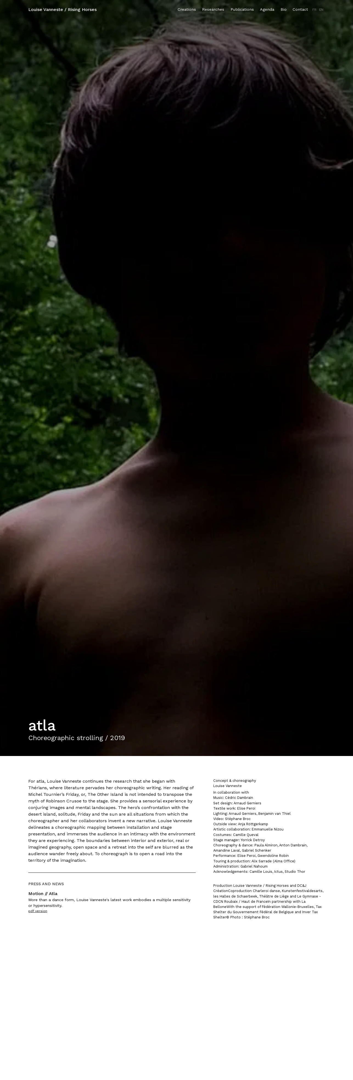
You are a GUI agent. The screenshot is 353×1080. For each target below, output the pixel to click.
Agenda (267, 9)
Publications (242, 9)
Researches (213, 9)
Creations (187, 9)
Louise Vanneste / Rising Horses (62, 9)
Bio (284, 9)
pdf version (37, 911)
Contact (300, 9)
